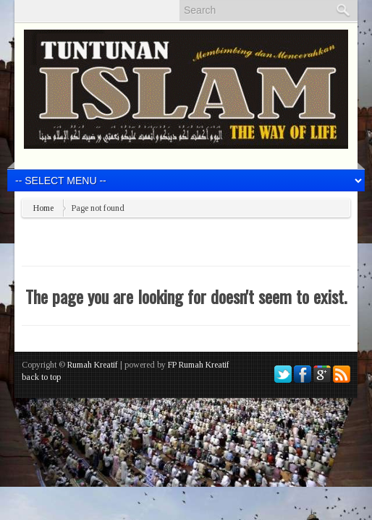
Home (43, 208)
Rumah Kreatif (92, 365)
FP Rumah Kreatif (198, 365)
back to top (41, 377)
